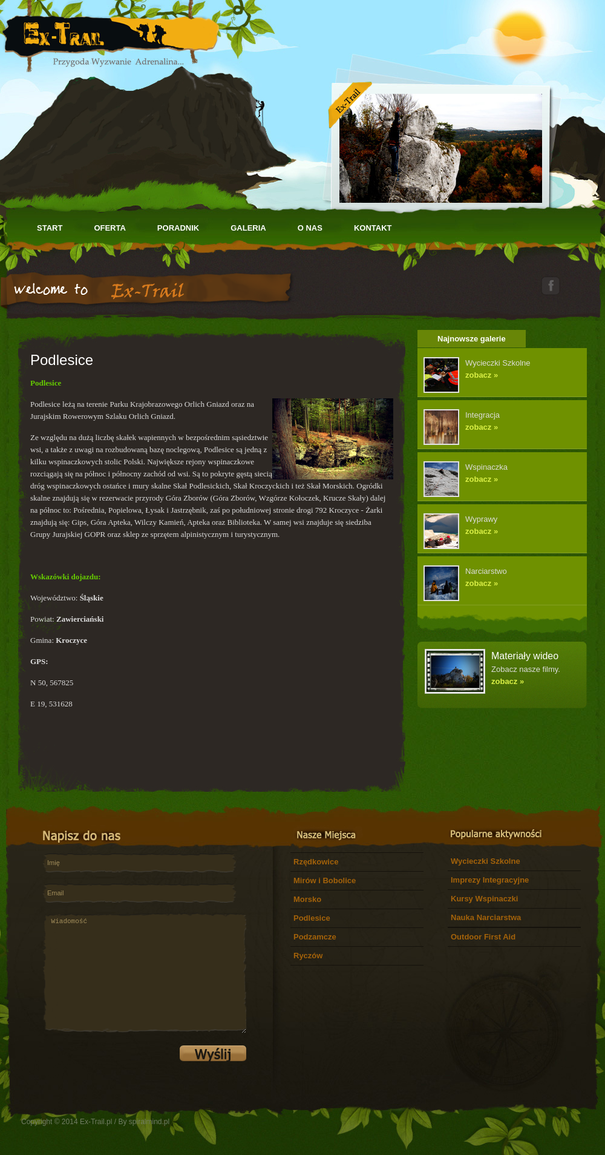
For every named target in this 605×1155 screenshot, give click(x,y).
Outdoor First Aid (483, 936)
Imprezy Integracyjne (490, 879)
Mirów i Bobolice (324, 880)
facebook (550, 285)
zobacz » (481, 375)
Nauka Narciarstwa (486, 917)
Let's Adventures (110, 36)
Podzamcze (314, 936)
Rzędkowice (315, 861)
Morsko (307, 899)
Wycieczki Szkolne (485, 861)
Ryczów (307, 955)
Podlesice (311, 918)
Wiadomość (144, 973)
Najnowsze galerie (471, 338)
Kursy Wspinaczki (484, 898)
